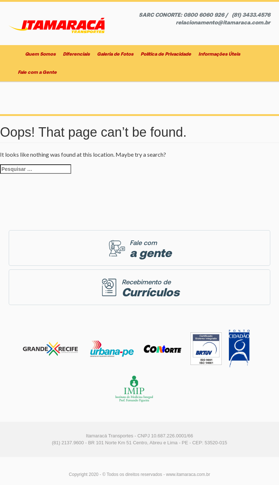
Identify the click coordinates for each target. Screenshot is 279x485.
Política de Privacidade (166, 54)
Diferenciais (76, 54)
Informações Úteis (219, 54)
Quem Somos (40, 54)
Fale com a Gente (37, 72)
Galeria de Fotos (115, 54)
